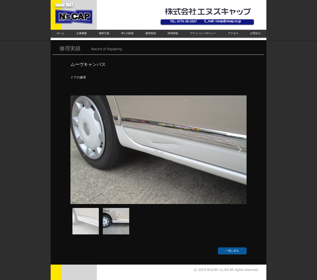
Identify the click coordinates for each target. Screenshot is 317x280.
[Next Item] (239, 150)
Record (96, 49)
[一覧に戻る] (232, 250)
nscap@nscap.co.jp (228, 21)
